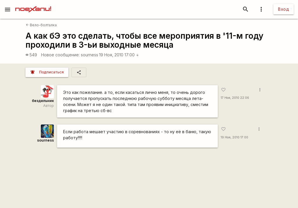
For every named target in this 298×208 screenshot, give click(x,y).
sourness (89, 54)
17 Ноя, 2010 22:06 (235, 98)
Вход (283, 9)
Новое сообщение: (60, 54)
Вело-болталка (41, 25)
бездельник (43, 101)
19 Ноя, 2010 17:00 (119, 54)
